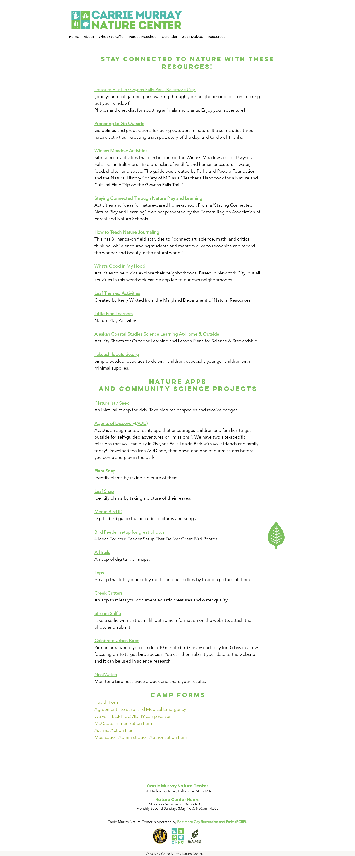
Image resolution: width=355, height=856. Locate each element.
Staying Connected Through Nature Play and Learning (148, 198)
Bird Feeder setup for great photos (129, 532)
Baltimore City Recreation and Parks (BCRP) (211, 822)
